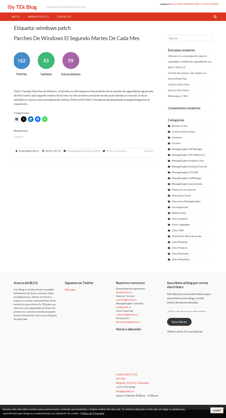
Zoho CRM (178, 230)
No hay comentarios (117, 150)
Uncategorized (180, 207)
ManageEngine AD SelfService (188, 154)
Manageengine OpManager (187, 178)
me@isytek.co (123, 307)
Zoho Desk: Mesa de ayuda (186, 236)
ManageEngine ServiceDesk (187, 183)
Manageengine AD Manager (187, 148)
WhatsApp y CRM (178, 96)
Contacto (64, 16)
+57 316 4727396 (206, 3)
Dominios (177, 137)
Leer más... (149, 150)
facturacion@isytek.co (128, 321)
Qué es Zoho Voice (178, 90)
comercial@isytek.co (127, 314)
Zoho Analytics (180, 218)
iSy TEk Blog (22, 7)
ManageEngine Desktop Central (83, 150)
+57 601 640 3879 (182, 3)
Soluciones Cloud (181, 195)
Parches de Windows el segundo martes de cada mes (76, 38)
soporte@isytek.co (126, 299)
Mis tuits (70, 289)
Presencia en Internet (184, 189)
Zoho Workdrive (181, 259)
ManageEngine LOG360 (185, 172)
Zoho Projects (179, 247)
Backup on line (180, 125)
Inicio (16, 16)
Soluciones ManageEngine (186, 201)
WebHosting (179, 212)
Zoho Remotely (180, 253)
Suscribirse (179, 322)
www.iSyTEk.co (38, 16)
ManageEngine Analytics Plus (188, 160)
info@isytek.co (124, 292)
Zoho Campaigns (181, 224)
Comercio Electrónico (183, 131)
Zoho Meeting (179, 241)
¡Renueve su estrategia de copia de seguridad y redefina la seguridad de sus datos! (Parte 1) (190, 61)
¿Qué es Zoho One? (179, 84)
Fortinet (176, 143)
